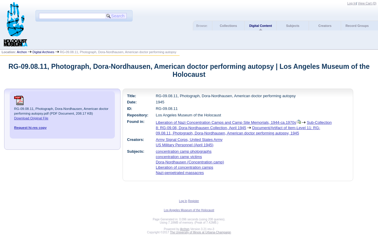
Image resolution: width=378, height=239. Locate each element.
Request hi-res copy (30, 127)
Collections (228, 25)
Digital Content (260, 25)
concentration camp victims (179, 157)
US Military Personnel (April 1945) (185, 145)
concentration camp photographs (184, 151)
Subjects (292, 25)
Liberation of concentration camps (184, 167)
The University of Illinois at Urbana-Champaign (200, 232)
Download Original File (31, 118)
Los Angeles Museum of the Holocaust (189, 210)
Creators (324, 25)
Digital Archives (43, 52)
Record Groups (357, 25)
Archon (22, 52)
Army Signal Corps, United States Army (189, 139)
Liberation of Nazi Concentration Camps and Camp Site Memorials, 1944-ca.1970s (226, 122)
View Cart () (367, 3)
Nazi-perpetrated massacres (180, 172)
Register (193, 201)
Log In (351, 3)
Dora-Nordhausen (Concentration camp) (190, 162)
